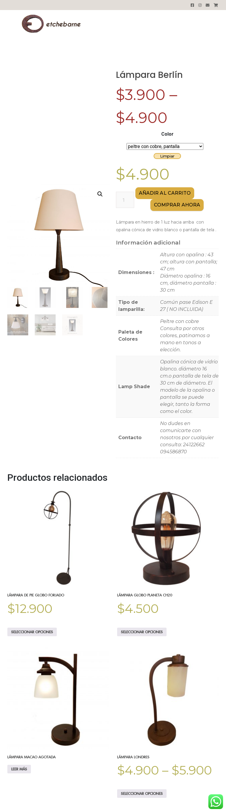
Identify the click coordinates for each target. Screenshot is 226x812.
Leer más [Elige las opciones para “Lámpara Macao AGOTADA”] (19, 769)
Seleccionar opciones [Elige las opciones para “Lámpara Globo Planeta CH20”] (142, 631)
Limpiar (167, 156)
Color (167, 134)
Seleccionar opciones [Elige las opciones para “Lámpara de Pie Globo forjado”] (32, 631)
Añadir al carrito (165, 193)
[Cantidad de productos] (125, 200)
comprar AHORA (177, 205)
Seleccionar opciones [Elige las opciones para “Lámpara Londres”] (142, 793)
